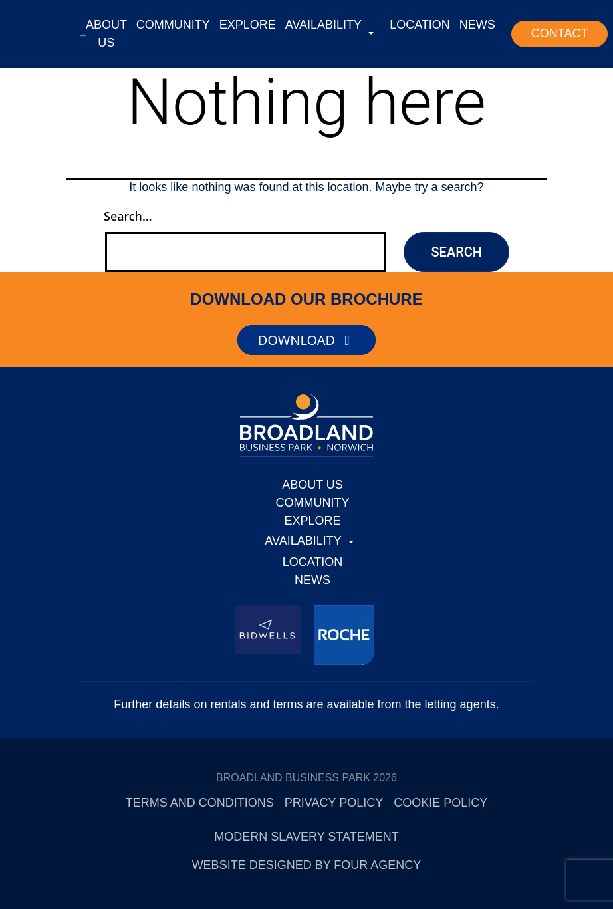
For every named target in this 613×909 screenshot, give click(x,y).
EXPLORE (247, 24)
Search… (128, 216)
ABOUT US (106, 33)
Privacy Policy (334, 802)
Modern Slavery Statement (306, 836)
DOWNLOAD (307, 340)
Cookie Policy (440, 802)
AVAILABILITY (323, 24)
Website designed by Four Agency (307, 865)
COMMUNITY (173, 24)
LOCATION (420, 24)
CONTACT (559, 33)
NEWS (477, 24)
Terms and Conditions (200, 802)
